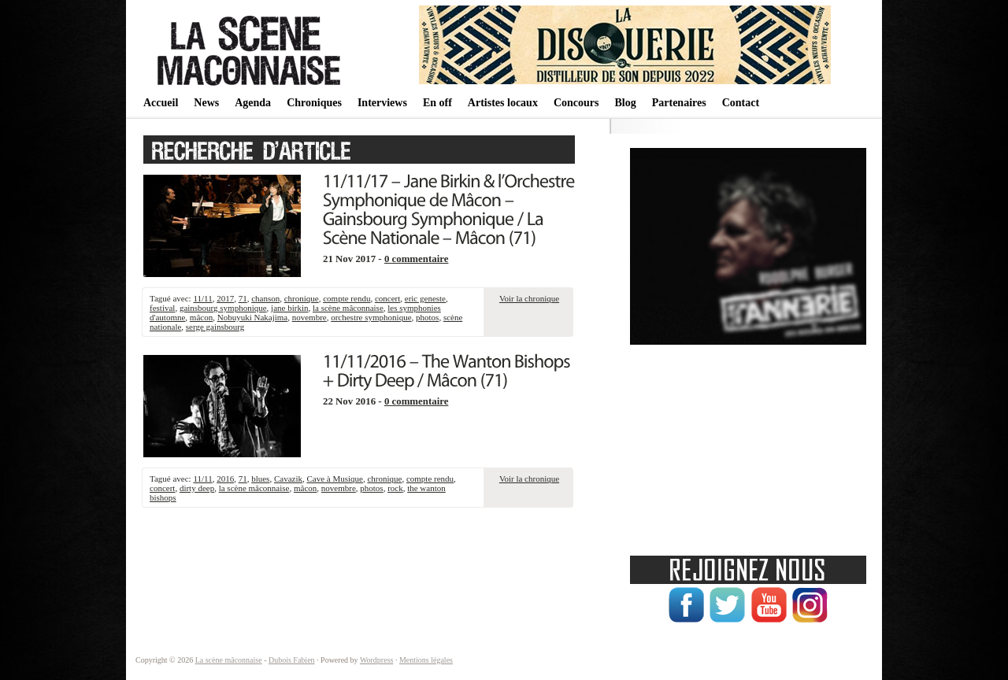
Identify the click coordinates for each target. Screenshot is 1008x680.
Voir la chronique (529, 298)
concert (387, 298)
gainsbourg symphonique (223, 307)
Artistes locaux (503, 103)
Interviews (382, 103)
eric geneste (425, 298)
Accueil (160, 103)
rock (395, 488)
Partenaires (679, 103)
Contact (740, 103)
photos (427, 317)
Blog (625, 103)
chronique (301, 298)
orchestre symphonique (371, 317)
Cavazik (288, 478)
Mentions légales (426, 660)
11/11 (202, 298)
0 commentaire (416, 258)
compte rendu (346, 298)
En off (437, 103)
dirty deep (197, 488)
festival (162, 307)
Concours (576, 103)
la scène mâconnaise (348, 307)
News (206, 103)
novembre (309, 317)
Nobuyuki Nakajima (252, 317)
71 (243, 298)
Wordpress (377, 660)
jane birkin (289, 307)
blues (260, 478)
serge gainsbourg (215, 326)
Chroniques (314, 103)
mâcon (201, 317)
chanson (265, 298)
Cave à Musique (334, 478)
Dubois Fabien (292, 660)
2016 (225, 478)
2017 (225, 298)
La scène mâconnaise (228, 660)
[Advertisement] (748, 444)
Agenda (253, 103)
